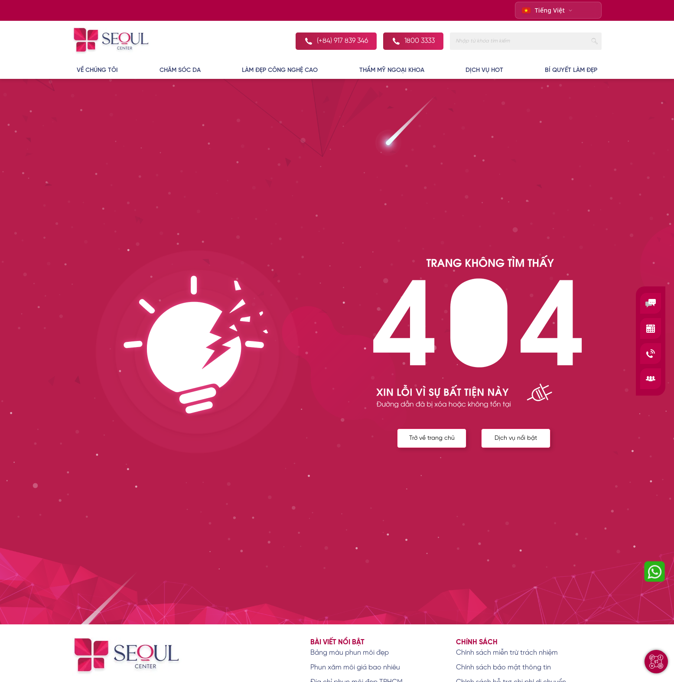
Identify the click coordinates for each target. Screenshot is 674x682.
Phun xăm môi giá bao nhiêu (355, 667)
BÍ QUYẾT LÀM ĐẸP (571, 70)
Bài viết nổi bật (337, 642)
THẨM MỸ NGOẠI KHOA (391, 70)
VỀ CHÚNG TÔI (97, 70)
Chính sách (477, 642)
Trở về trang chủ (432, 438)
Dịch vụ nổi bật (516, 438)
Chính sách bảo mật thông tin (503, 667)
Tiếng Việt (543, 10)
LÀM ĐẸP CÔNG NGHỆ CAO (280, 70)
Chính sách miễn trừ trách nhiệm (507, 652)
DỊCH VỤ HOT (484, 70)
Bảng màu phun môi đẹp (349, 652)
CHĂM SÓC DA (180, 70)
